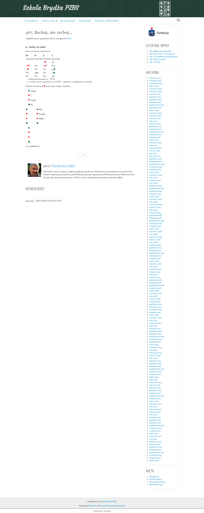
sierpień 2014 (155, 342)
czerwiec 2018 (155, 231)
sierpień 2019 (155, 193)
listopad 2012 (155, 393)
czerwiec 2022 (155, 113)
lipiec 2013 (153, 377)
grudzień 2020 (155, 158)
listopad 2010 (155, 449)
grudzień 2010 (155, 447)
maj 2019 (153, 202)
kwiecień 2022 (155, 115)
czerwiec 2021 (155, 142)
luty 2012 (153, 414)
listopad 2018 (155, 218)
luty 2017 (153, 274)
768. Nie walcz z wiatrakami (162, 54)
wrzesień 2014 (155, 339)
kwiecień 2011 (155, 441)
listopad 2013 (155, 366)
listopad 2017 (155, 250)
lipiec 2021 (154, 140)
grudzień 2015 (155, 304)
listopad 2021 (155, 129)
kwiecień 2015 (155, 323)
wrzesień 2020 (155, 167)
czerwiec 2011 (155, 436)
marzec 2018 (154, 239)
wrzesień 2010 (155, 455)
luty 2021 (153, 153)
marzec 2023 (154, 94)
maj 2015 (153, 320)
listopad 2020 (155, 161)
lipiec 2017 (154, 261)
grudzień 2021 (155, 126)
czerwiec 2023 (155, 88)
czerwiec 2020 (155, 175)
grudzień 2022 (155, 99)
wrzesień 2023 (155, 83)
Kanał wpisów (155, 479)
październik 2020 (157, 164)
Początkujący (85, 20)
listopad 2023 (155, 80)
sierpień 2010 (155, 457)
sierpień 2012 (155, 398)
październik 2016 (156, 285)
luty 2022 (153, 121)
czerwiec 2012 (155, 404)
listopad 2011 (155, 422)
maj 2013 (153, 379)
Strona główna (31, 20)
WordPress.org (156, 484)
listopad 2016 (155, 282)
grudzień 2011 (155, 420)
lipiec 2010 (154, 460)
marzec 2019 (154, 207)
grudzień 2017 (155, 247)
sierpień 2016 (155, 288)
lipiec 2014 (154, 344)
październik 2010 (156, 452)
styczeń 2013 (154, 387)
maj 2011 (153, 439)
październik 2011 (156, 425)
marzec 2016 (154, 299)
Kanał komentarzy (157, 482)
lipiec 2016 (154, 290)
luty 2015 (153, 325)
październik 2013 (156, 369)
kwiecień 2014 (155, 352)
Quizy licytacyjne (67, 20)
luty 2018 (153, 242)
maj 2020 (153, 177)
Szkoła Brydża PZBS (51, 8)
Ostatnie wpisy (48, 20)
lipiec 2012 (154, 401)
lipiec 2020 (154, 172)
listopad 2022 (155, 102)
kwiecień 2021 (155, 148)
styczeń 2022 (155, 123)
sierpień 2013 (155, 374)
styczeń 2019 (155, 212)
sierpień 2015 (155, 312)
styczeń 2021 (154, 156)
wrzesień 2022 (155, 107)
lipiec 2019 (154, 196)
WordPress (92, 506)
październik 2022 (156, 105)
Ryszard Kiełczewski (63, 166)
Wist (69, 38)
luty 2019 (153, 210)
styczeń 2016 (155, 301)
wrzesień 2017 (155, 255)
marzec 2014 (154, 355)
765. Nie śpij (154, 62)
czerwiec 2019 (155, 199)
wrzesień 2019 (155, 191)
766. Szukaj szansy (157, 59)
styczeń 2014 (155, 360)
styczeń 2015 (154, 328)
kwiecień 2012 (155, 409)
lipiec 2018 (154, 228)
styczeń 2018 (155, 245)
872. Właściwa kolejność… (161, 51)
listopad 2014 (155, 334)
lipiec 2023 (154, 86)
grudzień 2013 (155, 363)
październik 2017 (156, 253)
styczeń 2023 (154, 96)
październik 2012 (156, 395)
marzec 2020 (155, 180)
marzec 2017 (154, 272)
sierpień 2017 (155, 258)
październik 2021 (156, 132)
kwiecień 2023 (155, 91)
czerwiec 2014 (155, 347)
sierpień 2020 (155, 169)
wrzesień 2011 (155, 428)
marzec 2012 (154, 412)
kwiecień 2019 (155, 204)
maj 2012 (153, 406)
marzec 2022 (154, 118)
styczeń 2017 (154, 277)
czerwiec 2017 (155, 263)
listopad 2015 (155, 307)
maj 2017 (153, 266)
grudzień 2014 (155, 331)
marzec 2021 (154, 150)
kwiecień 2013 (155, 382)
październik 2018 (156, 220)
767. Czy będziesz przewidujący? (163, 56)
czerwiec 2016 (155, 293)
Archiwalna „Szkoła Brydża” (107, 20)
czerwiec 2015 (155, 317)
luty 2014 (153, 358)
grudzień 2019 (155, 185)
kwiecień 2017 (155, 269)
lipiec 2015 (153, 315)
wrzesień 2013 (155, 371)
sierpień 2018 (155, 226)
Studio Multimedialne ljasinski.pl (112, 506)
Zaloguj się (154, 476)
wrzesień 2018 (155, 223)
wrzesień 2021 (155, 134)
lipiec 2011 (153, 433)
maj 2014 (153, 350)
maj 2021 (153, 145)
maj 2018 (153, 234)
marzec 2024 (155, 78)
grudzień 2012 (155, 390)
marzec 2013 (154, 385)
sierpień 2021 (155, 137)
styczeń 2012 (154, 417)
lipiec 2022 (154, 110)
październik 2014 (156, 336)
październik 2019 (156, 188)
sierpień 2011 (155, 430)
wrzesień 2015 (155, 309)
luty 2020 (153, 183)
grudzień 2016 (155, 280)
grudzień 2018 (155, 215)
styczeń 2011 (154, 444)
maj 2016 (153, 296)
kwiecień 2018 (155, 237)
